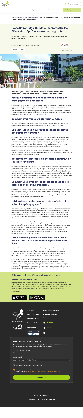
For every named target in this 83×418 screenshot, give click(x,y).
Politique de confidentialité (46, 399)
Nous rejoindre (32, 323)
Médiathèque (31, 10)
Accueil (14, 17)
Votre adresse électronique (22, 350)
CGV (33, 399)
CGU (29, 399)
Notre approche (57, 10)
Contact (30, 310)
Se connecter (73, 4)
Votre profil (18, 357)
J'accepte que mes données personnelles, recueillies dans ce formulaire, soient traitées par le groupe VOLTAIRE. (42, 370)
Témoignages (32, 17)
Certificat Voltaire (19, 10)
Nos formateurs (33, 314)
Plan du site (31, 327)
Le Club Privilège (33, 319)
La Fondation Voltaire (51, 310)
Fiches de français (44, 10)
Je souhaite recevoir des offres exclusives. (29, 365)
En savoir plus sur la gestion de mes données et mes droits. (43, 371)
